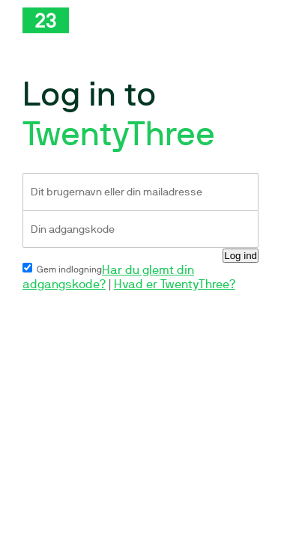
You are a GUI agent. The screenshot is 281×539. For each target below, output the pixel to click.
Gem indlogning (62, 269)
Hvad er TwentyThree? (174, 284)
